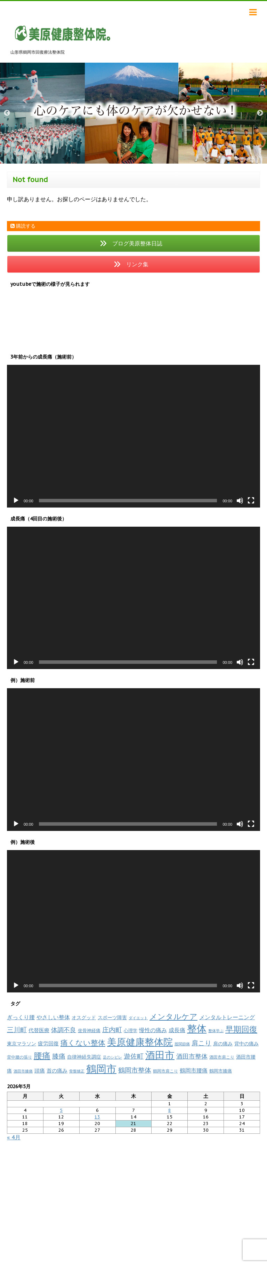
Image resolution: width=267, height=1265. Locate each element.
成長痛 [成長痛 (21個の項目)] (177, 1030)
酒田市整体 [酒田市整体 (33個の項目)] (192, 1056)
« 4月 (14, 1137)
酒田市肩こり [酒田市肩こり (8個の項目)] (221, 1057)
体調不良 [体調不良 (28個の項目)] (63, 1030)
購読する (22, 226)
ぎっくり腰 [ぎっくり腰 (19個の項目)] (21, 1017)
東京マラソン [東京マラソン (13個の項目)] (21, 1043)
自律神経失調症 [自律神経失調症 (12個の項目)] (84, 1057)
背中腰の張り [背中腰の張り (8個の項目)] (19, 1057)
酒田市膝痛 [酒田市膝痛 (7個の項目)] (23, 1071)
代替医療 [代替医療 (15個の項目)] (39, 1030)
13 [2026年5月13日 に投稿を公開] (97, 1117)
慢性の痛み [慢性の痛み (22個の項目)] (153, 1030)
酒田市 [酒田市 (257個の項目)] (160, 1054)
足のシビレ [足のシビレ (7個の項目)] (112, 1057)
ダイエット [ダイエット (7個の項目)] (138, 1017)
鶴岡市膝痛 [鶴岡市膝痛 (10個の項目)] (220, 1071)
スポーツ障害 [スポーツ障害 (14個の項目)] (112, 1017)
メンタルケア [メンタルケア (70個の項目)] (173, 1016)
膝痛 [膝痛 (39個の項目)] (58, 1056)
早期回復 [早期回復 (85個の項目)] (241, 1029)
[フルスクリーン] (251, 500)
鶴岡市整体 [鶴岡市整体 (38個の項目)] (134, 1070)
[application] (133, 436)
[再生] (16, 500)
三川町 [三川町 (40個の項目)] (17, 1029)
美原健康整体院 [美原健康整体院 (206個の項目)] (140, 1042)
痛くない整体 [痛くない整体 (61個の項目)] (82, 1042)
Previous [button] (6, 113)
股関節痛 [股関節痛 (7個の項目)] (182, 1044)
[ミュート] (239, 500)
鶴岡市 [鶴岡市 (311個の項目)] (101, 1068)
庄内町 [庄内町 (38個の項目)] (112, 1030)
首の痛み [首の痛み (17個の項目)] (57, 1070)
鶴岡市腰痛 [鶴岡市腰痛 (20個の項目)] (194, 1070)
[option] (133, 113)
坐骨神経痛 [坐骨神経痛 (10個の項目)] (89, 1031)
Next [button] (260, 113)
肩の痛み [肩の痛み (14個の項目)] (223, 1043)
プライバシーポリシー (142, 1162)
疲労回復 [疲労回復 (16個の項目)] (48, 1043)
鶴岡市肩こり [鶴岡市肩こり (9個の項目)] (165, 1071)
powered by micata (188, 1257)
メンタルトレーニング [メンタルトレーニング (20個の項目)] (227, 1017)
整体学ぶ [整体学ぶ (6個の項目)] (216, 1030)
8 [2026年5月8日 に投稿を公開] (169, 1110)
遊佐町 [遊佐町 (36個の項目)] (134, 1056)
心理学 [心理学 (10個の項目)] (130, 1031)
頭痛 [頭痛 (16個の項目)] (39, 1070)
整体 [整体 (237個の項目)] (197, 1028)
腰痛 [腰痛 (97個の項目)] (42, 1055)
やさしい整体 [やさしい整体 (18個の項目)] (53, 1017)
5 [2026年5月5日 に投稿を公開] (61, 1110)
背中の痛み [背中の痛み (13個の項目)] (246, 1043)
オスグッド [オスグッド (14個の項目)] (84, 1017)
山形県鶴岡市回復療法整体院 (133, 1206)
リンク (108, 1162)
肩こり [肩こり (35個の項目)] (201, 1043)
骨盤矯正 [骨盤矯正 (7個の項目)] (76, 1071)
